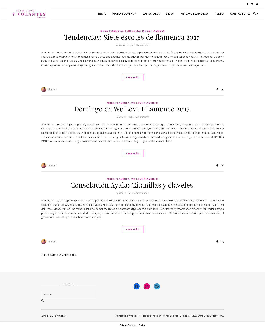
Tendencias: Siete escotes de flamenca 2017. (132, 36)
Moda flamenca (124, 13)
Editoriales (151, 13)
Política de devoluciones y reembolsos (158, 315)
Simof (170, 13)
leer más (132, 77)
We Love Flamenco (194, 13)
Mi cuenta (185, 315)
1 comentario (141, 116)
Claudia (52, 89)
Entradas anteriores (58, 255)
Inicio (102, 13)
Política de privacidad (127, 315)
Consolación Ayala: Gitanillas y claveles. (132, 184)
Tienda (219, 13)
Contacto (238, 13)
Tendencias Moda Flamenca (145, 30)
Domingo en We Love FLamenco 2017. (132, 108)
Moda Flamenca (111, 30)
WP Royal (61, 315)
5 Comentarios (142, 45)
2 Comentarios (140, 192)
